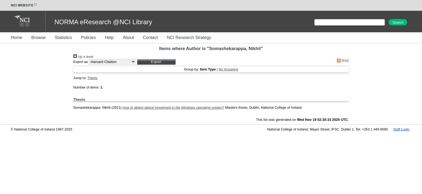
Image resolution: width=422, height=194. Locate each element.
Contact (150, 37)
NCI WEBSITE (24, 5)
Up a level (83, 57)
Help (109, 37)
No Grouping (228, 69)
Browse (38, 37)
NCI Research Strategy (189, 37)
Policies (88, 37)
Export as (80, 62)
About (128, 37)
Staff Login (401, 129)
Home (16, 37)
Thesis (92, 78)
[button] (156, 62)
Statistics (63, 37)
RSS (342, 61)
